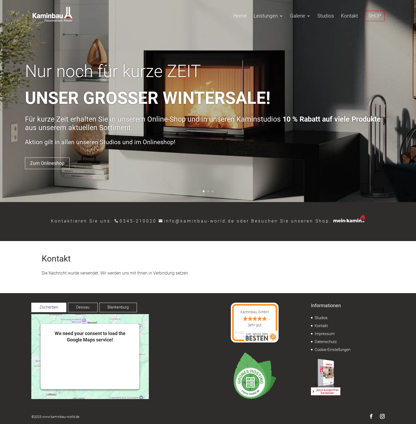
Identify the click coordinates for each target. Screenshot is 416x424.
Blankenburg (118, 307)
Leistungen (266, 16)
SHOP (374, 16)
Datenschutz (326, 341)
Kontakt (349, 16)
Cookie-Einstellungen (332, 349)
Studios (325, 16)
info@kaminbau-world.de (199, 221)
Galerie (297, 16)
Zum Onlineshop (47, 163)
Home (240, 16)
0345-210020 (138, 221)
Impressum (325, 333)
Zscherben (49, 307)
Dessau (82, 307)
